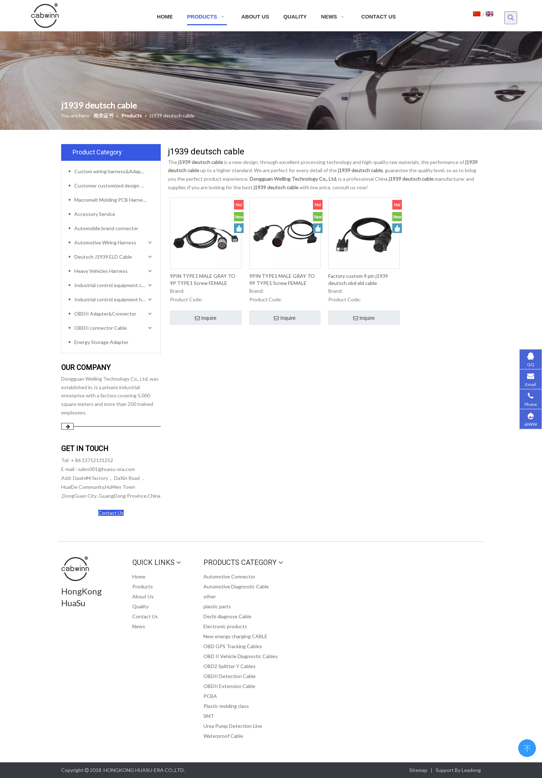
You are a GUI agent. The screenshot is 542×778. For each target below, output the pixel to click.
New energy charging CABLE (235, 636)
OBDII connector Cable (100, 328)
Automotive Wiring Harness (105, 242)
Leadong (471, 770)
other (209, 596)
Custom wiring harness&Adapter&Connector (113, 171)
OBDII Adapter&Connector (105, 314)
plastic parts (217, 606)
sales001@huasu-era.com (106, 469)
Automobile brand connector (106, 228)
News (138, 626)
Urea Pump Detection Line (232, 726)
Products (142, 586)
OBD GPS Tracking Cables (232, 646)
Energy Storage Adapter (101, 342)
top (527, 747)
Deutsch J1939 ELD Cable (103, 257)
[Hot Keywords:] (510, 17)
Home (138, 576)
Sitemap (418, 770)
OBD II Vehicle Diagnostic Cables (240, 656)
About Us (143, 596)
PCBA (210, 696)
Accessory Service (94, 214)
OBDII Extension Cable (229, 686)
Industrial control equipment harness (113, 299)
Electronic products (225, 626)
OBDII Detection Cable (229, 676)
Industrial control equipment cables (113, 285)
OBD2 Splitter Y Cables (229, 666)
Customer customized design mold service (113, 185)
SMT (208, 716)
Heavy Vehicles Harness (101, 271)
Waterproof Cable (223, 736)
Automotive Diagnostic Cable (236, 586)
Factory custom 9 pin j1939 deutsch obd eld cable (358, 279)
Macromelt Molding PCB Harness (111, 200)
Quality (140, 606)
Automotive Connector (229, 576)
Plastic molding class (226, 706)
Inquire (206, 318)
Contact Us (111, 513)
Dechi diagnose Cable (227, 616)
